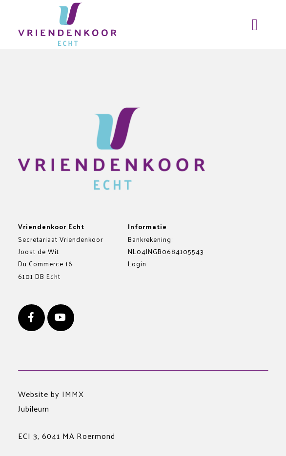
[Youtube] (60, 317)
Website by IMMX (51, 394)
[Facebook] (31, 317)
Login (137, 264)
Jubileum (33, 408)
